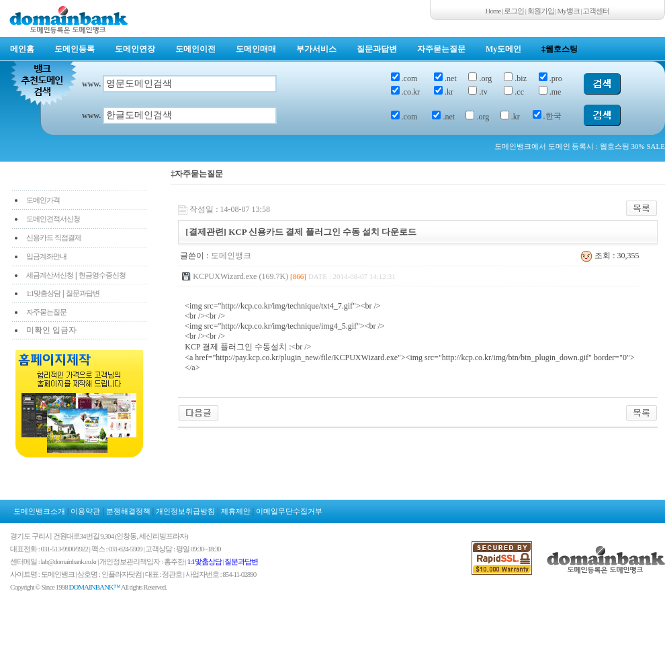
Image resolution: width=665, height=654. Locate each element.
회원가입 (540, 11)
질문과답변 (377, 49)
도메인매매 (256, 49)
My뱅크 (569, 11)
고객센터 (595, 11)
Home (493, 11)
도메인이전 (195, 49)
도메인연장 (135, 49)
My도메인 (503, 49)
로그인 (514, 11)
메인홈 (22, 49)
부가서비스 (316, 49)
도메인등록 (74, 49)
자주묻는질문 (441, 49)
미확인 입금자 (51, 330)
